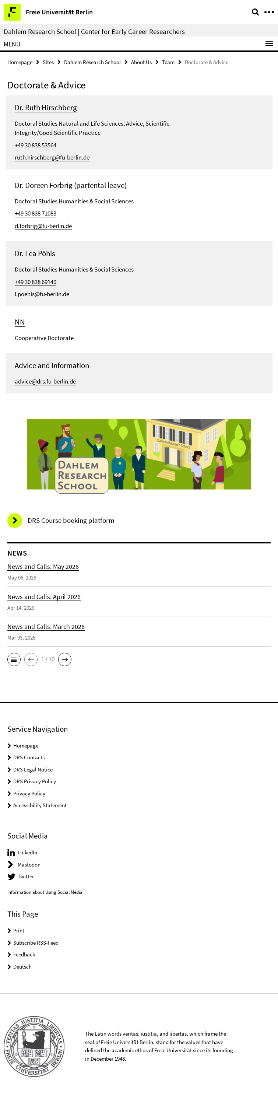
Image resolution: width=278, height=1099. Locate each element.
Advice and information (52, 365)
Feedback (24, 954)
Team (168, 62)
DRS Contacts (29, 757)
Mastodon (29, 864)
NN (20, 322)
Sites (48, 62)
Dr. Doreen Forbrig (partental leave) (71, 185)
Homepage (19, 62)
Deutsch (22, 966)
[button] (14, 659)
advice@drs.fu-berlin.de (45, 381)
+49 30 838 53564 (35, 145)
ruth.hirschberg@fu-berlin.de (52, 157)
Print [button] (18, 930)
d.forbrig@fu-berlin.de (43, 226)
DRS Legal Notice (33, 769)
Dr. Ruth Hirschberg (46, 107)
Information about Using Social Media (44, 892)
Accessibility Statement (40, 805)
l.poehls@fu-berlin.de (42, 294)
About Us (141, 62)
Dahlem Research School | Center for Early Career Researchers (94, 31)
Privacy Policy (29, 793)
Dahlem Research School (92, 62)
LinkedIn (27, 852)
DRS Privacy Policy (34, 781)
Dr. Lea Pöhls (35, 253)
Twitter (26, 876)
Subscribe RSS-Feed (36, 942)
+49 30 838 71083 (35, 213)
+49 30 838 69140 (35, 282)
